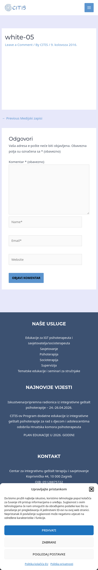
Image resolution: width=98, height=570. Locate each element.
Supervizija (49, 365)
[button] (91, 489)
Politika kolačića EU (36, 564)
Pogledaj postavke (49, 554)
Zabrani (49, 542)
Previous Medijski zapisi (22, 118)
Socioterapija (49, 360)
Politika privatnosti (61, 564)
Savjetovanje (49, 349)
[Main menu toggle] (89, 7)
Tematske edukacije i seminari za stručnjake (49, 371)
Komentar (26, 162)
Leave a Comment (19, 44)
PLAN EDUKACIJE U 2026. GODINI (49, 435)
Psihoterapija (49, 354)
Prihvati (49, 530)
